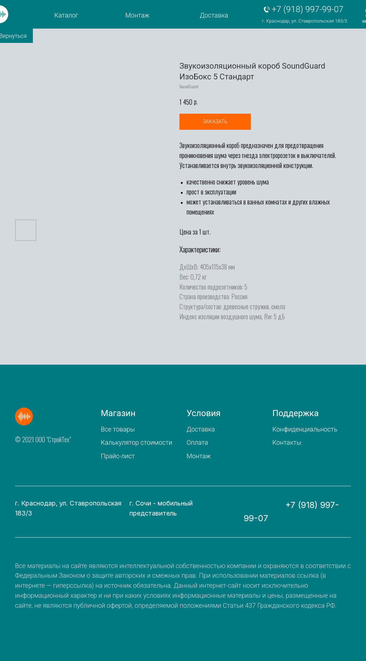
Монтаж (137, 15)
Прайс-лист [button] (118, 456)
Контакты (286, 442)
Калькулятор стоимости (136, 442)
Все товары (118, 429)
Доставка (214, 15)
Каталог (66, 15)
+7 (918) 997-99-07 (307, 9)
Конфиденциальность (304, 429)
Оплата (197, 442)
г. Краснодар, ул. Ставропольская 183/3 (304, 21)
